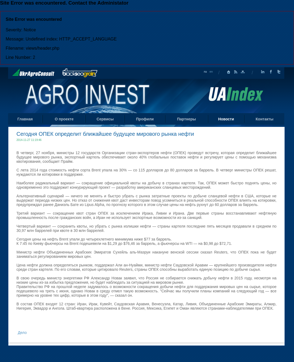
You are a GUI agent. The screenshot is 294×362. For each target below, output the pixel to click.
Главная (229, 72)
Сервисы (105, 119)
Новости (226, 119)
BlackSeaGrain (80, 73)
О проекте (64, 119)
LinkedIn (263, 72)
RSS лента (236, 72)
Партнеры (186, 119)
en (211, 71)
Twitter (279, 72)
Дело (22, 332)
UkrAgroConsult (33, 73)
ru (205, 71)
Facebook (271, 72)
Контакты (265, 119)
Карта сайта (243, 72)
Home (88, 95)
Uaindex (235, 94)
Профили (145, 119)
